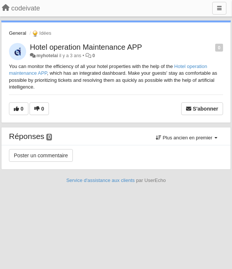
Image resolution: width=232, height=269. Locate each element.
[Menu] (219, 8)
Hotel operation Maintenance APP (86, 47)
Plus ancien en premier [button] (186, 137)
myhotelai (47, 55)
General (17, 33)
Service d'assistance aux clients (100, 180)
